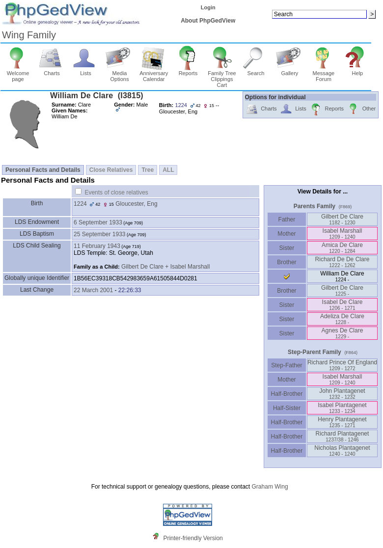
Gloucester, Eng (136, 203)
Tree (147, 169)
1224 (80, 203)
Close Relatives (111, 169)
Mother (287, 233)
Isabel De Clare (342, 305)
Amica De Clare (342, 248)
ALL (168, 169)
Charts (52, 70)
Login (208, 7)
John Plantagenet (342, 393)
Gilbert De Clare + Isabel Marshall (165, 266)
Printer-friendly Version (192, 538)
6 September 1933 (98, 222)
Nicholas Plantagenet (342, 450)
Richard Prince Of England (342, 365)
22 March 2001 (93, 290)
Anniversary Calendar (153, 73)
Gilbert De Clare (342, 219)
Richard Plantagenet (342, 436)
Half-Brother (287, 393)
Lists (86, 70)
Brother (286, 262)
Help (358, 70)
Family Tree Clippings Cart (222, 76)
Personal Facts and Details (43, 169)
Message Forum (324, 73)
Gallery (290, 70)
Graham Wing (270, 486)
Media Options (120, 73)
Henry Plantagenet (342, 422)
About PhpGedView (208, 20)
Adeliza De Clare (342, 319)
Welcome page (18, 73)
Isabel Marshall (342, 233)
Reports (188, 70)
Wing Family (29, 34)
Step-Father (287, 365)
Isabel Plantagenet (342, 408)
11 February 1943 (97, 246)
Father (286, 219)
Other (361, 109)
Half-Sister (287, 408)
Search (256, 70)
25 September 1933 (99, 234)
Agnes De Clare (342, 333)
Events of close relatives (116, 192)
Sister (287, 248)
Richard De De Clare (342, 262)
